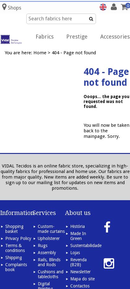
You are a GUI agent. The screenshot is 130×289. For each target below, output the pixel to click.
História (77, 226)
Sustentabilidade (86, 245)
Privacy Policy (18, 238)
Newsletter (80, 271)
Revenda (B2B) (78, 262)
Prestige (77, 36)
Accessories (115, 36)
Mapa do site (82, 278)
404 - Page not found (74, 53)
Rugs (42, 245)
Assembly (47, 252)
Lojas (75, 252)
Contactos (79, 285)
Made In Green (78, 236)
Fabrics (45, 36)
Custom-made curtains (51, 229)
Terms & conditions (15, 248)
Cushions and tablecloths (50, 274)
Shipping (13, 257)
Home (39, 53)
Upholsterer (49, 238)
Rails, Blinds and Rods (49, 262)
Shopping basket (14, 229)
